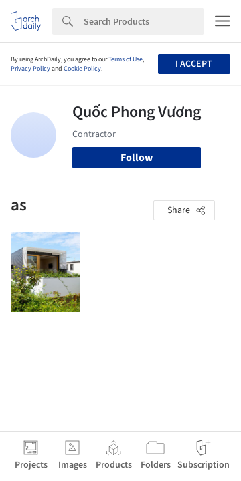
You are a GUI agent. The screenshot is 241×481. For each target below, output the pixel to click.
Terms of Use (125, 59)
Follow (136, 157)
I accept (193, 64)
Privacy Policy (30, 68)
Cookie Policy (82, 68)
